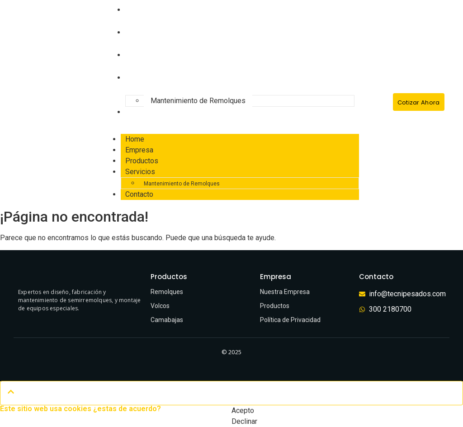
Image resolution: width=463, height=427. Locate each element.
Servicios (143, 77)
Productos (144, 55)
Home (134, 139)
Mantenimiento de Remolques (198, 100)
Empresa (142, 32)
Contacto (142, 112)
